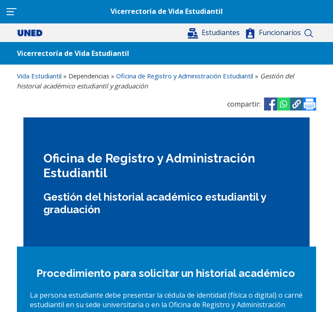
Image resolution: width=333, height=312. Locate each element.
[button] (215, 32)
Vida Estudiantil (39, 76)
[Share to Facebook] (270, 104)
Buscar (308, 33)
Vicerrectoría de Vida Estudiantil (167, 11)
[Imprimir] (309, 104)
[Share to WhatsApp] (283, 104)
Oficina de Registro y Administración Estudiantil (184, 76)
